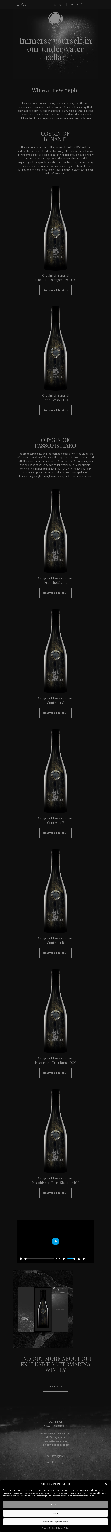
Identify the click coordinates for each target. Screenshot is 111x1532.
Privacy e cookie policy (56, 1445)
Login (58, 4)
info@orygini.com (55, 1437)
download (55, 1386)
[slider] (39, 1258)
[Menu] (16, 5)
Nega (55, 1513)
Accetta (55, 1504)
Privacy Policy (48, 1528)
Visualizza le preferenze (55, 1522)
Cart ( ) (76, 4)
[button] (106, 1484)
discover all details (55, 290)
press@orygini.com (56, 1441)
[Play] (21, 1258)
